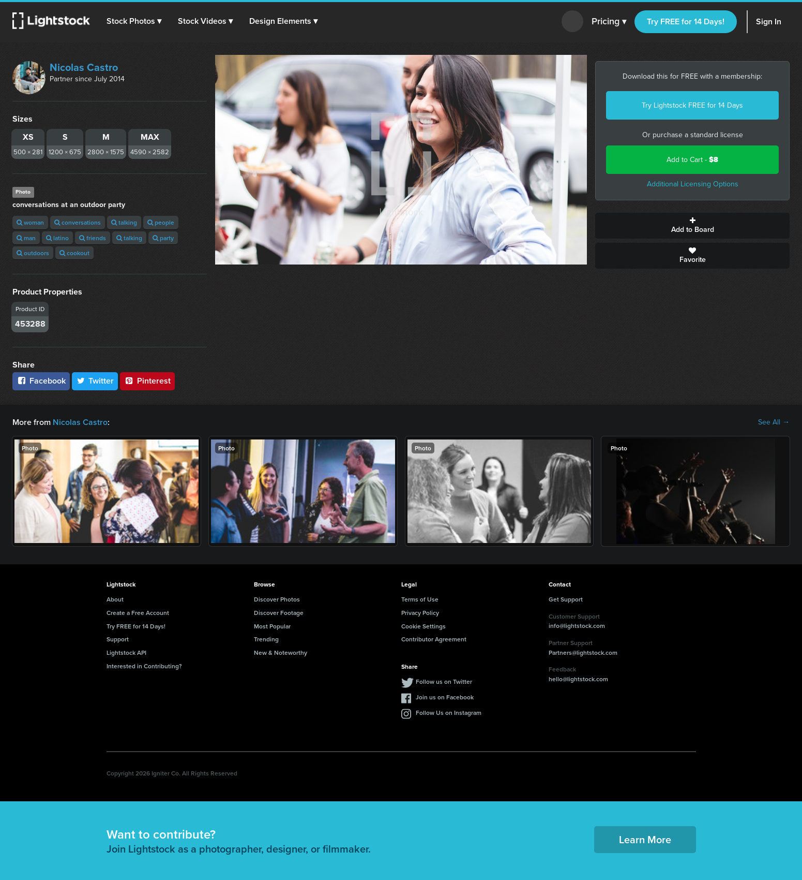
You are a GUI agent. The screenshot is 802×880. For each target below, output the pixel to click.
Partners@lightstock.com (583, 652)
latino (57, 237)
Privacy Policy (420, 612)
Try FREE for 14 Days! (685, 21)
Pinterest (147, 381)
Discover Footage (279, 612)
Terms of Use (419, 599)
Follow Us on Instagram (448, 712)
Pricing (609, 21)
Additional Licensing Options (692, 184)
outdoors (33, 252)
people (160, 222)
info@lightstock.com (577, 625)
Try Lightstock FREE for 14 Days (692, 105)
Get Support (566, 599)
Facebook (41, 381)
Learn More (645, 839)
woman (30, 222)
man (26, 237)
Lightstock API (126, 652)
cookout (74, 252)
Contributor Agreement (433, 639)
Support (118, 639)
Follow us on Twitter (444, 681)
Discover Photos (277, 599)
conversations (77, 222)
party (163, 237)
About (115, 599)
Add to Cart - (692, 159)
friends (92, 237)
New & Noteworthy (280, 652)
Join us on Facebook (445, 697)
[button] (134, 21)
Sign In (768, 21)
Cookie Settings (423, 626)
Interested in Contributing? (144, 666)
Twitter (95, 381)
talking (124, 222)
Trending (266, 639)
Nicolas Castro (84, 67)
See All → (774, 422)
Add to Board (692, 225)
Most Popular (272, 626)
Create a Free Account (138, 612)
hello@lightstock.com (578, 678)
